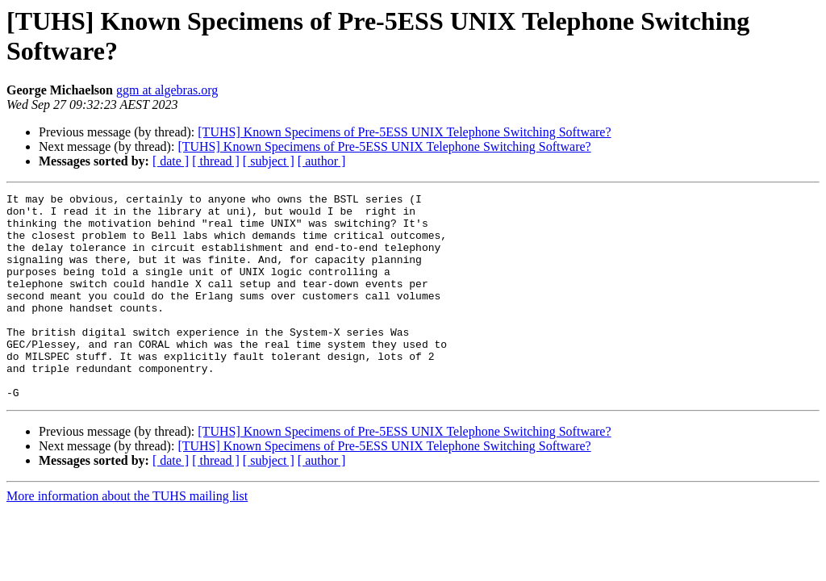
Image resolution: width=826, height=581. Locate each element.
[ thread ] (216, 161)
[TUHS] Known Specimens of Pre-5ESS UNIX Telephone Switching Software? (404, 132)
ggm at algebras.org (167, 90)
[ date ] (170, 161)
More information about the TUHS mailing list (127, 537)
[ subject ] (268, 161)
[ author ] (322, 161)
